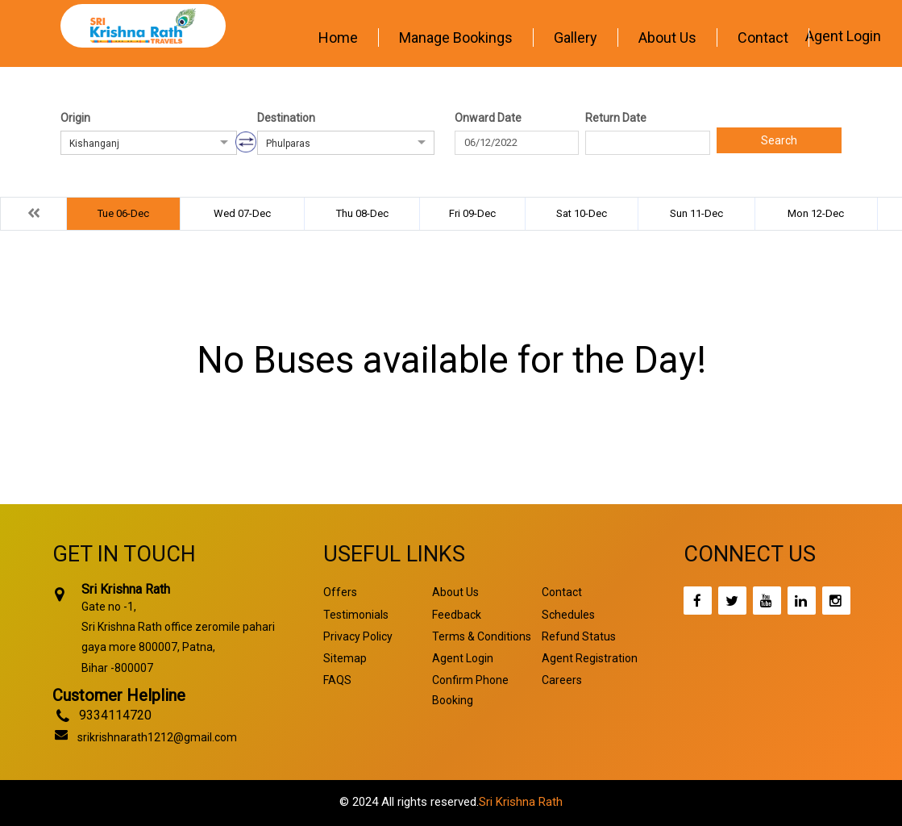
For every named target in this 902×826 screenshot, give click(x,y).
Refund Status (579, 636)
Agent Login (843, 35)
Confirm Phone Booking (470, 690)
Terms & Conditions (481, 636)
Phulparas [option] (288, 143)
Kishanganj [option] (94, 143)
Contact (763, 37)
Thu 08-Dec (362, 213)
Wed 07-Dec (242, 213)
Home (338, 37)
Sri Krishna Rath (521, 802)
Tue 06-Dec (123, 213)
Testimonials (356, 614)
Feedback (456, 614)
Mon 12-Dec (816, 213)
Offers (340, 592)
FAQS (337, 680)
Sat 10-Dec (581, 213)
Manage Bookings (456, 37)
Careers (562, 680)
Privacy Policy (358, 636)
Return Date (615, 117)
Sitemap (345, 658)
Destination (286, 117)
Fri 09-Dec (472, 213)
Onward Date (488, 117)
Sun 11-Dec (696, 213)
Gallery (575, 37)
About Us (667, 37)
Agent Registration (590, 658)
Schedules (568, 614)
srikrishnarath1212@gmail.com (157, 737)
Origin (75, 117)
